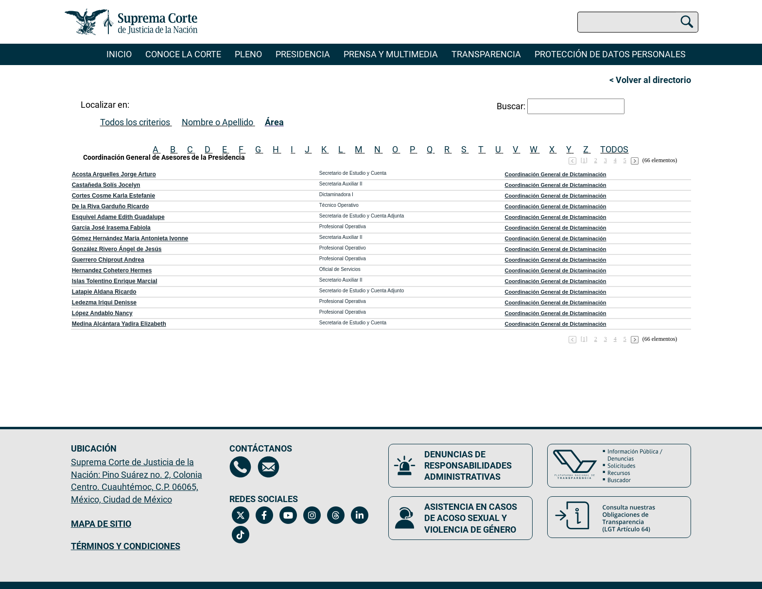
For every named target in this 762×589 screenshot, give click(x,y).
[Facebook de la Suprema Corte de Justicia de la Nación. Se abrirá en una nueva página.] (264, 515)
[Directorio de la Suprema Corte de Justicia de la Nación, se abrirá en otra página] (240, 467)
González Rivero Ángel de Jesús (117, 249)
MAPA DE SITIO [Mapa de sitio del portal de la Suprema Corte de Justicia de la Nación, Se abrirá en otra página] (101, 524)
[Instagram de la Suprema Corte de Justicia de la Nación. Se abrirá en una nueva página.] (312, 515)
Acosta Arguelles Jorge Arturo (114, 174)
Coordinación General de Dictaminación (555, 174)
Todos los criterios (135, 122)
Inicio (119, 54)
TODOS (614, 149)
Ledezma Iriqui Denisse (104, 302)
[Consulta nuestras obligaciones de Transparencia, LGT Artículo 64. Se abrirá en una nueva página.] (619, 517)
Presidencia (303, 54)
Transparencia (486, 54)
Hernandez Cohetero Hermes (112, 270)
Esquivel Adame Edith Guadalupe (118, 217)
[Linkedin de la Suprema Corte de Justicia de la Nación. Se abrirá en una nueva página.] (359, 515)
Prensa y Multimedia (391, 54)
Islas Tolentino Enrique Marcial (114, 281)
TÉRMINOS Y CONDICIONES (125, 546)
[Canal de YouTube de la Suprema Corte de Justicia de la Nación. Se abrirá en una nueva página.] (288, 515)
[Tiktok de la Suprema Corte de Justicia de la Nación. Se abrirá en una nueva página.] (240, 534)
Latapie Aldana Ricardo (104, 291)
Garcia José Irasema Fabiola (111, 227)
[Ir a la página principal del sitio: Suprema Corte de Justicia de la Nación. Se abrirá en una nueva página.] (131, 21)
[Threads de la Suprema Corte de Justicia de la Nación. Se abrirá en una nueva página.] (335, 515)
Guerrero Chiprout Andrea (108, 259)
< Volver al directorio (650, 80)
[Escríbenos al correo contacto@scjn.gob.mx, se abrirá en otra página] (268, 467)
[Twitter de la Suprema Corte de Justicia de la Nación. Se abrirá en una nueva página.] (240, 515)
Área (274, 122)
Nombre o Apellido (217, 122)
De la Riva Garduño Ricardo (110, 206)
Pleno (248, 54)
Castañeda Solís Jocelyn (106, 185)
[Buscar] (686, 20)
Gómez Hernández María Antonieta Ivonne (130, 238)
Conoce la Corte (183, 54)
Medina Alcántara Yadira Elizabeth (119, 323)
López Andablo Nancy (102, 313)
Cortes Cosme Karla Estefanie (113, 195)
